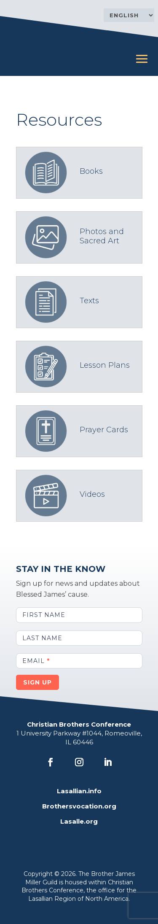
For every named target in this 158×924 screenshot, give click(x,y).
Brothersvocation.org (79, 806)
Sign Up (37, 682)
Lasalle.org (79, 821)
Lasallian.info (79, 791)
